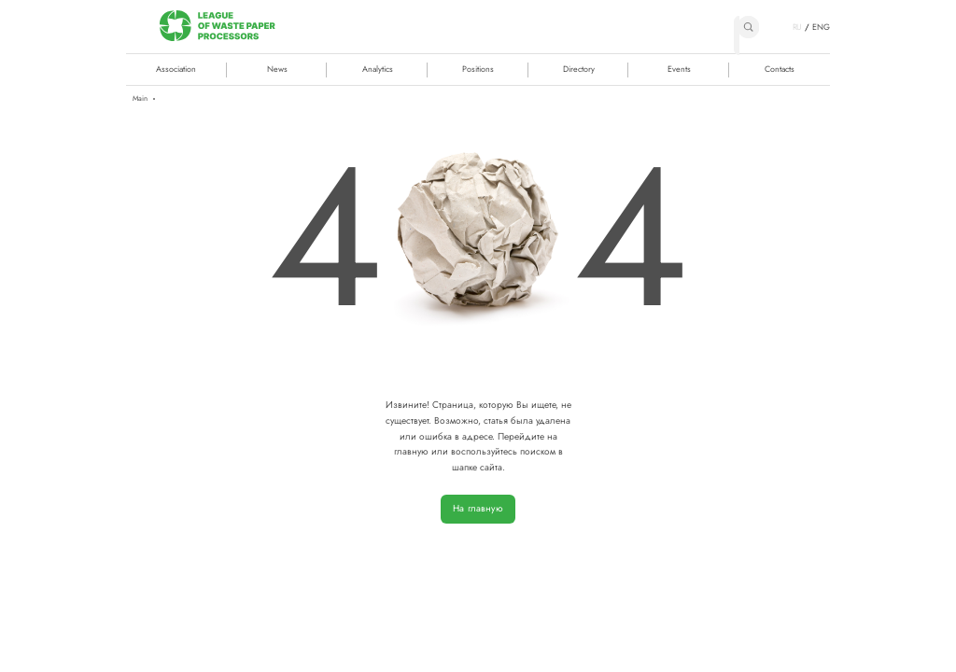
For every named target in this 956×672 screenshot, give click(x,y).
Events (679, 68)
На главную (478, 508)
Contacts (779, 68)
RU (798, 27)
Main (140, 99)
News (277, 68)
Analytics (377, 68)
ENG (821, 27)
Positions (478, 68)
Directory (579, 68)
